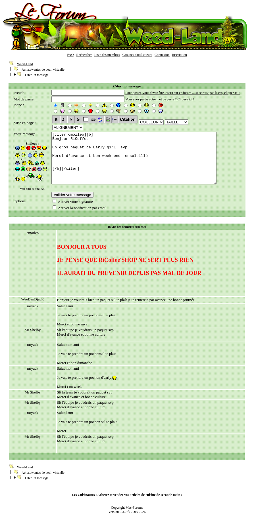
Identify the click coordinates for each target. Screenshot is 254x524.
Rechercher (84, 55)
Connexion (162, 55)
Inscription (179, 55)
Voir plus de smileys (32, 188)
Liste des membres (107, 55)
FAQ (70, 55)
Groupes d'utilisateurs (137, 55)
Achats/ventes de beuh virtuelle (43, 69)
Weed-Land (25, 64)
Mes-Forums (134, 511)
